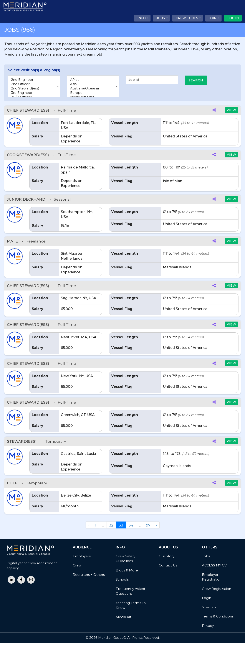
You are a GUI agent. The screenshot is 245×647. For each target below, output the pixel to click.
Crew (77, 569)
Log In (233, 18)
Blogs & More (127, 574)
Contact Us (168, 569)
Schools (122, 583)
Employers (82, 560)
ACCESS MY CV (214, 569)
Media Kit (123, 621)
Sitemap (209, 611)
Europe (93, 93)
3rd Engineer (34, 93)
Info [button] (141, 18)
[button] (15, 125)
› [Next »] (156, 529)
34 (131, 529)
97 (148, 529)
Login (206, 602)
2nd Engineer (34, 80)
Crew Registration (216, 593)
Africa (93, 80)
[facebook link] (21, 584)
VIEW (231, 110)
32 (111, 529)
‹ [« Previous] (88, 529)
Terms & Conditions (217, 620)
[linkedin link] (11, 584)
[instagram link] (31, 584)
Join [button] (213, 18)
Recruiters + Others (89, 579)
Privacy (208, 630)
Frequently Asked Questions (130, 595)
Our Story (166, 560)
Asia (93, 84)
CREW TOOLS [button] (187, 18)
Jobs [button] (160, 18)
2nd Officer (34, 84)
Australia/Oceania (93, 88)
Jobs (206, 560)
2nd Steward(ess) (34, 88)
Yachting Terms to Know (131, 609)
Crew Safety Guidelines (125, 562)
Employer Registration (212, 581)
